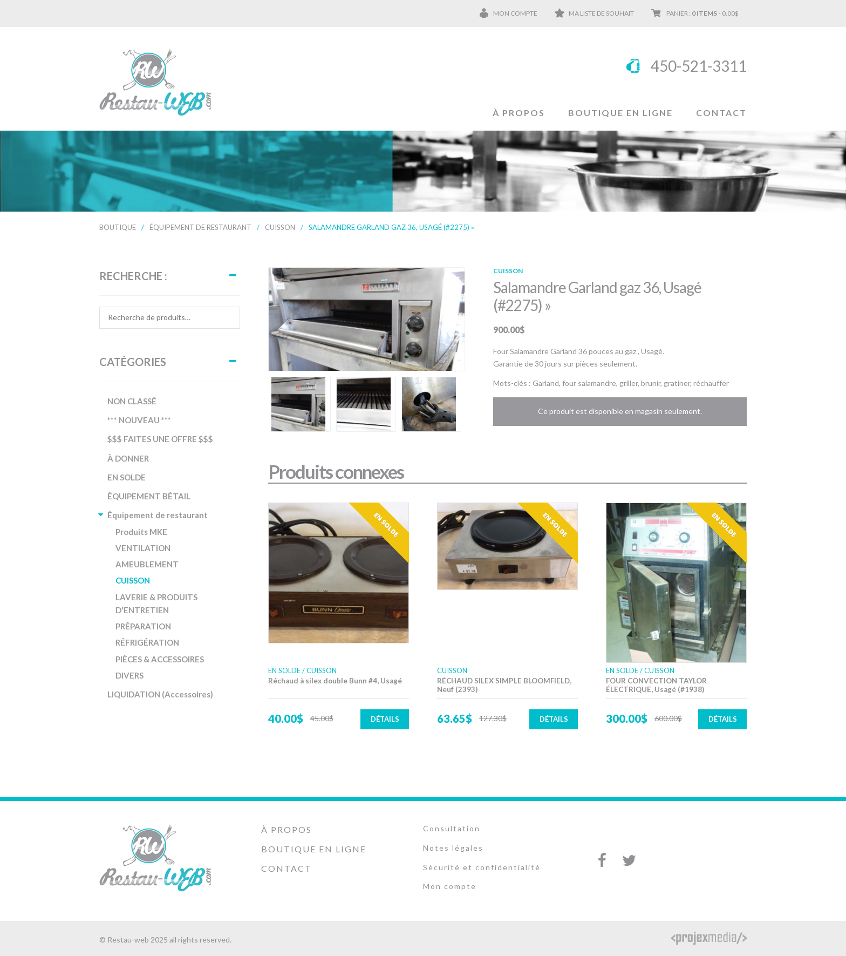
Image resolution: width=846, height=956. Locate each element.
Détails (385, 718)
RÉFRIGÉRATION (147, 642)
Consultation (451, 827)
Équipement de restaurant (200, 227)
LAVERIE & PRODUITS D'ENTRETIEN (156, 603)
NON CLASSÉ (131, 401)
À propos (519, 112)
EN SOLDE (126, 477)
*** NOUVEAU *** (139, 420)
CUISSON (280, 227)
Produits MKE (141, 532)
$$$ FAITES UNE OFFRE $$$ (160, 439)
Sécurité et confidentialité (482, 866)
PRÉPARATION (143, 626)
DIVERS (129, 675)
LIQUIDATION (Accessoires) (160, 694)
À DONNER (128, 458)
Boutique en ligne (620, 112)
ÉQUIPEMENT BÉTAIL (148, 496)
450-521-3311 (699, 66)
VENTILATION (142, 548)
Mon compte (515, 13)
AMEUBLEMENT (147, 564)
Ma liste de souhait (601, 13)
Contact (721, 112)
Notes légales (453, 847)
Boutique (117, 227)
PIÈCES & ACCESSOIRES (159, 659)
